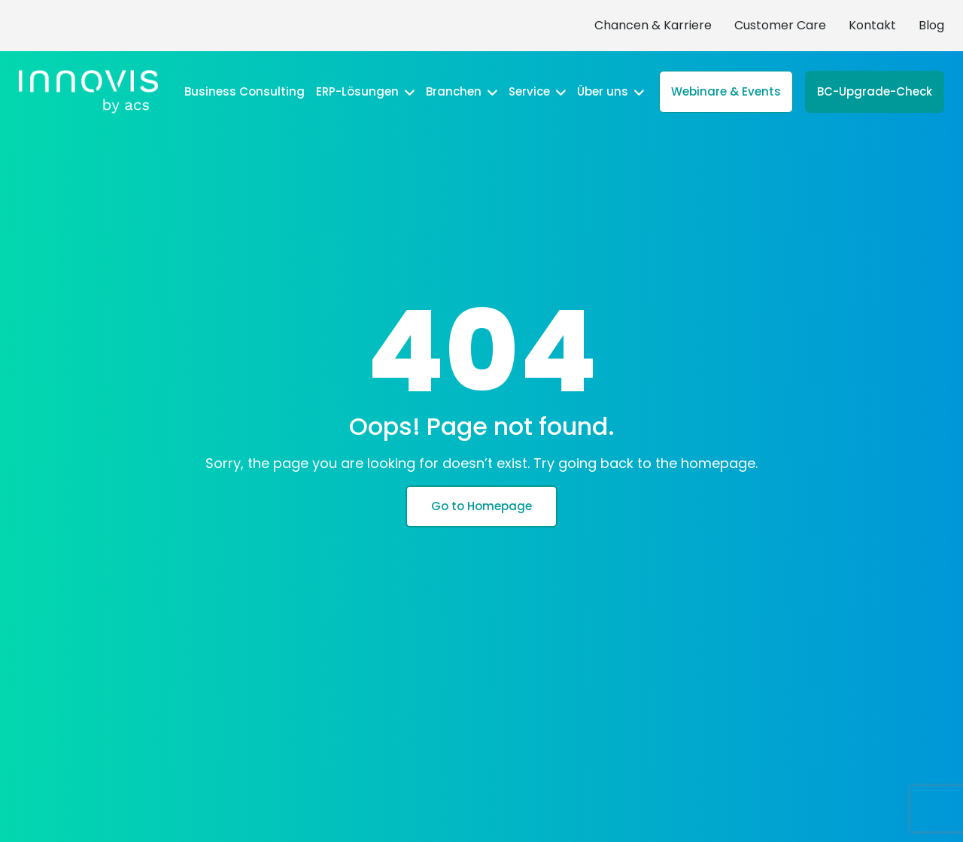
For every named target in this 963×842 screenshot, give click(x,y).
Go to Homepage (481, 506)
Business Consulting (244, 92)
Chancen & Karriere (653, 25)
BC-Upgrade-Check (874, 91)
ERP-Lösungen (365, 92)
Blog (931, 25)
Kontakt (872, 25)
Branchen (461, 92)
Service (537, 92)
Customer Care (780, 25)
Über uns (610, 92)
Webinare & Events (726, 91)
